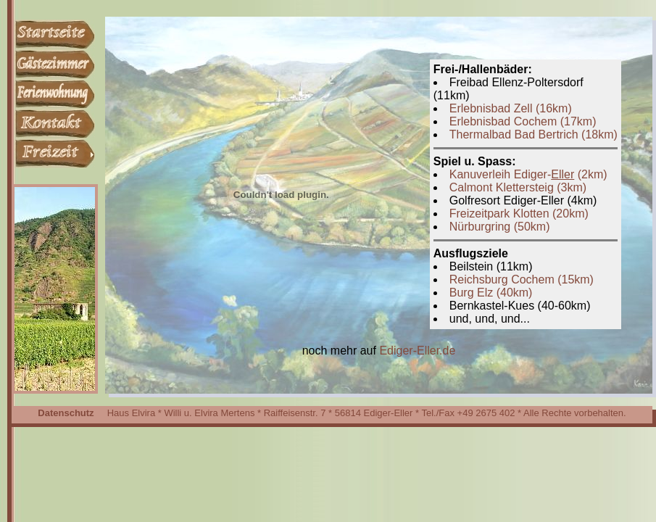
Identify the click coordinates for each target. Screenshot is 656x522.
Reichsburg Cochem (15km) (521, 279)
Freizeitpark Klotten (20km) (519, 213)
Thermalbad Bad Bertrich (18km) (533, 134)
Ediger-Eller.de (417, 350)
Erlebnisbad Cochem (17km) (523, 121)
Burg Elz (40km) (491, 292)
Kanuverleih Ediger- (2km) (528, 174)
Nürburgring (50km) (499, 226)
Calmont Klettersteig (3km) (517, 187)
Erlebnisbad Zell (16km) (510, 108)
